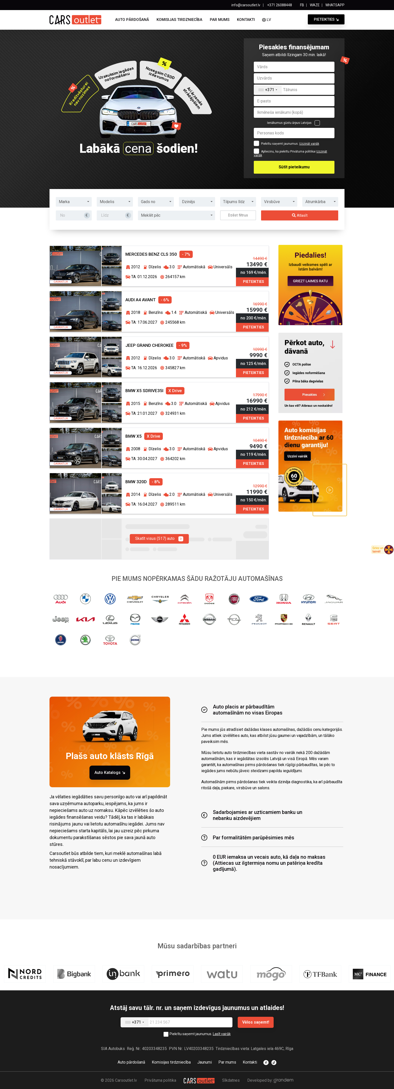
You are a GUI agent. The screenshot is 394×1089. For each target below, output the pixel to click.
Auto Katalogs (109, 772)
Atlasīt (300, 215)
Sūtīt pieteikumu (294, 167)
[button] (74, 202)
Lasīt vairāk (222, 1034)
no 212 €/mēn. (253, 409)
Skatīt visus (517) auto (159, 539)
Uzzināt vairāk (309, 143)
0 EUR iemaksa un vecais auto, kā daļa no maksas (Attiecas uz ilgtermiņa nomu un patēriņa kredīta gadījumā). (263, 863)
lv (266, 19)
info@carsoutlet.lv (245, 5)
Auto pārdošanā (132, 19)
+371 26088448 (279, 5)
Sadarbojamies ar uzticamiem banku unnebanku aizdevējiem (251, 815)
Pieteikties (324, 19)
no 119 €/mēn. (253, 454)
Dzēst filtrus (238, 215)
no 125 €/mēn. (253, 363)
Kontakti (246, 19)
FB (302, 5)
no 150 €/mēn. (253, 500)
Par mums (219, 19)
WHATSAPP (334, 5)
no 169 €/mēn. (253, 272)
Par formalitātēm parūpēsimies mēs (247, 838)
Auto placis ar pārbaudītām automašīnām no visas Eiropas (241, 710)
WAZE (315, 5)
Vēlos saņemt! (255, 1022)
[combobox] (268, 90)
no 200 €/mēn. (253, 318)
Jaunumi (204, 1062)
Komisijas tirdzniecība (179, 19)
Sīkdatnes (231, 1080)
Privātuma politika (160, 1080)
